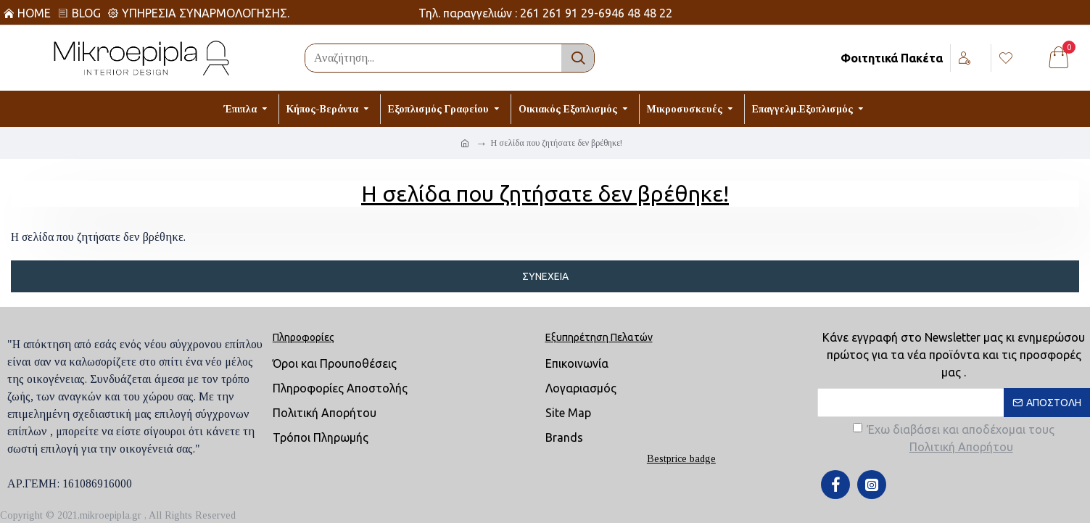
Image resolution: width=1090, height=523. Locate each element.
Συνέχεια (545, 276)
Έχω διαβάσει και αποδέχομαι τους (953, 439)
